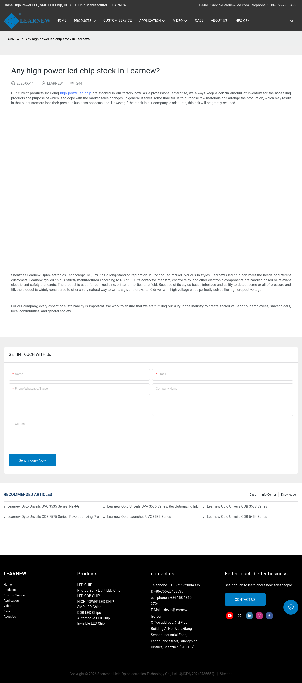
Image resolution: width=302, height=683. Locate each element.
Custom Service (14, 595)
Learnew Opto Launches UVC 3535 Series (139, 517)
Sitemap (225, 674)
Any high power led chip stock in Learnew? (58, 39)
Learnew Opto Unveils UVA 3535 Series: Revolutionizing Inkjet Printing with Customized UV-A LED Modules (153, 506)
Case (253, 494)
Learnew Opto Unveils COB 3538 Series (237, 506)
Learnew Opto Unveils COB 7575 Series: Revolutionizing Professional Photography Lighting (53, 517)
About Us (10, 616)
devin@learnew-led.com (231, 5)
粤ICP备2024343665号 (197, 674)
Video (7, 606)
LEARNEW (12, 39)
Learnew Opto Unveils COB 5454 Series (237, 517)
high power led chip (75, 93)
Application (11, 600)
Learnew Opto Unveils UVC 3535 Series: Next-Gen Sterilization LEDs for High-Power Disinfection (43, 506)
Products (10, 590)
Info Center (268, 494)
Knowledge (288, 494)
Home (8, 584)
